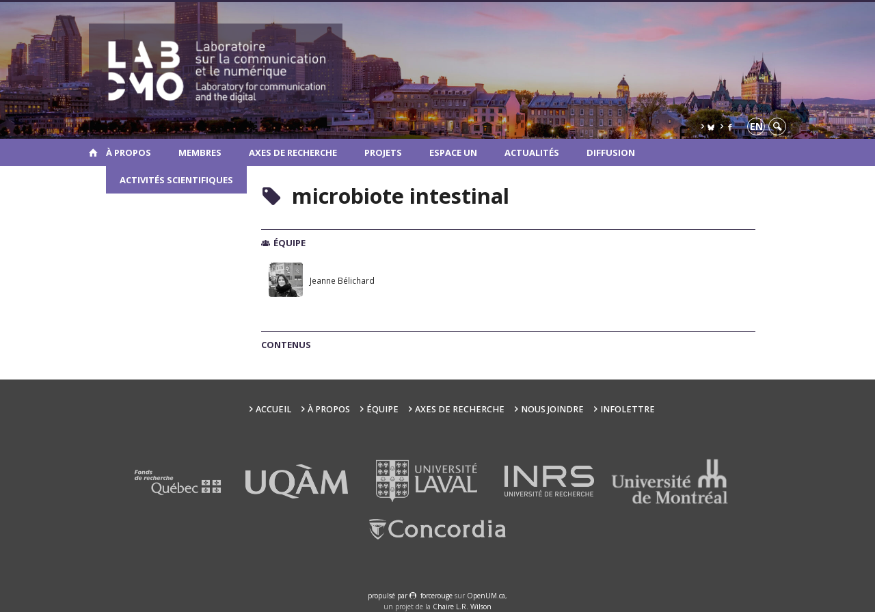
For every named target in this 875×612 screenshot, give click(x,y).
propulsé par (388, 595)
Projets (383, 152)
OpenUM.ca (486, 595)
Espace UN (453, 152)
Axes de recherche (293, 152)
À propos (128, 152)
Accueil (273, 409)
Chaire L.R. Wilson (462, 606)
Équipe (382, 409)
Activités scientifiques (176, 180)
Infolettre (627, 409)
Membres (199, 152)
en (756, 126)
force (436, 595)
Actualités (531, 152)
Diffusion (611, 152)
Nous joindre (552, 409)
